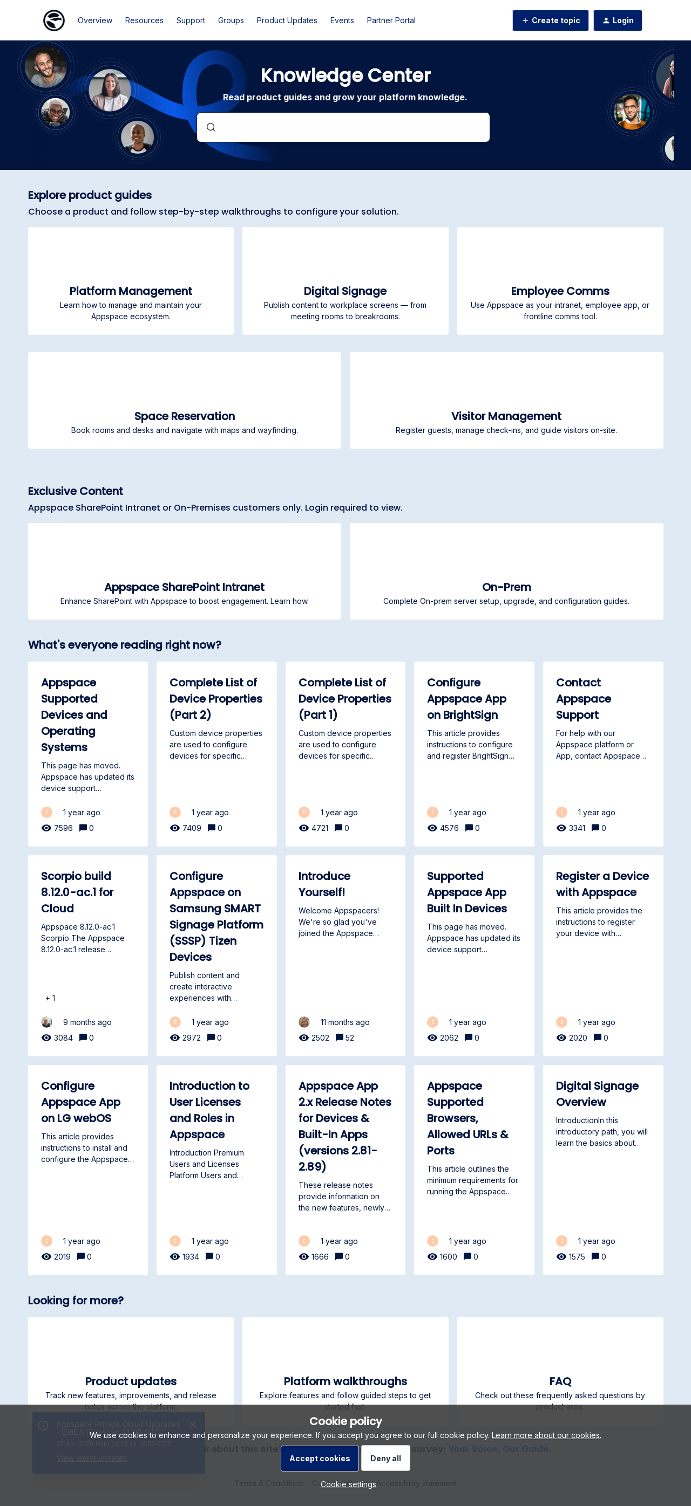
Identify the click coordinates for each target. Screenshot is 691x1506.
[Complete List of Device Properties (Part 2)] (217, 754)
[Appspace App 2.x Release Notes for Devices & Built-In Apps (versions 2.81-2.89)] (346, 1170)
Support (191, 20)
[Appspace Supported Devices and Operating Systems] (88, 754)
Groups (231, 20)
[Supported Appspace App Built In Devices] (474, 955)
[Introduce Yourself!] (346, 955)
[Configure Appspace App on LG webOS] (88, 1170)
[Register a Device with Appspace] (603, 955)
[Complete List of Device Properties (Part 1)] (346, 754)
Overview (95, 20)
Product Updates (287, 20)
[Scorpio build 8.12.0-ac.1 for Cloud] (88, 955)
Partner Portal (391, 20)
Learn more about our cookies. (546, 1435)
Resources (144, 20)
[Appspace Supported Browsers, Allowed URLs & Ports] (474, 1170)
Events (342, 20)
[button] (345, 1484)
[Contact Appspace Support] (603, 754)
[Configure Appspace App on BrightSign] (474, 754)
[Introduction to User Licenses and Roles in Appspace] (217, 1170)
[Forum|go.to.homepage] (54, 20)
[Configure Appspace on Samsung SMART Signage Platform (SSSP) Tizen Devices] (217, 955)
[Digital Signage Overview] (603, 1170)
